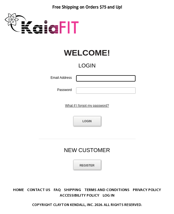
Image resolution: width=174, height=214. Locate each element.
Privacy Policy (147, 190)
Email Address (61, 78)
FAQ (57, 190)
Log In (109, 196)
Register (87, 165)
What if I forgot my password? (87, 106)
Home (18, 190)
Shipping (72, 190)
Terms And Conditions (106, 190)
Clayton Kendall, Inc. (73, 205)
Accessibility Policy (79, 196)
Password (64, 90)
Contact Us (38, 190)
